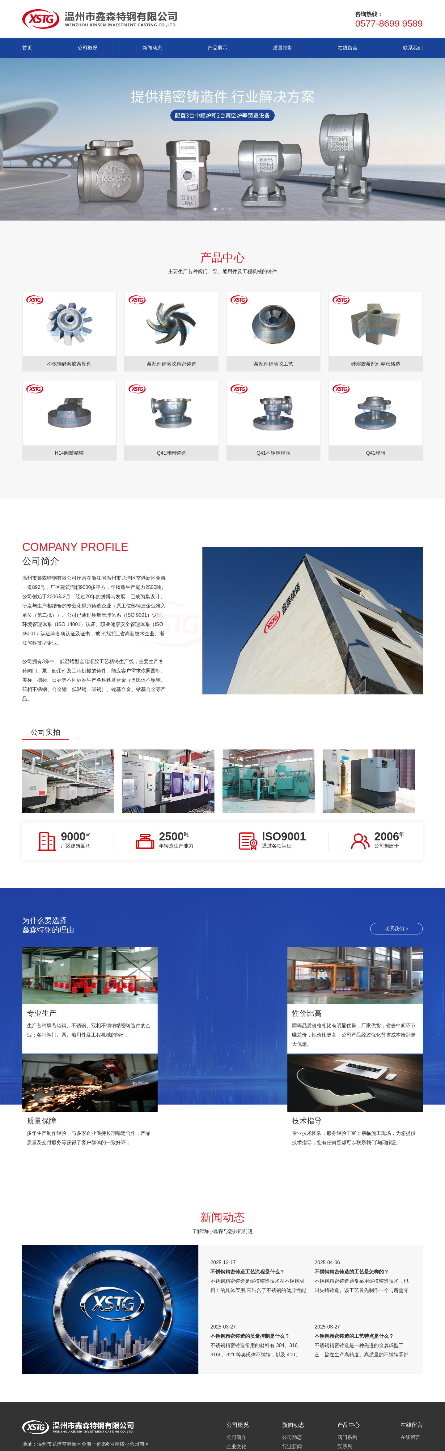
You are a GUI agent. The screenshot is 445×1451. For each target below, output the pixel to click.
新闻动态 (152, 47)
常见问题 (292, 1365)
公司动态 (292, 1347)
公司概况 (87, 47)
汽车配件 (347, 1393)
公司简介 (236, 1347)
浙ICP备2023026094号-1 (150, 1442)
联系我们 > (396, 928)
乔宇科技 (231, 1442)
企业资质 (236, 1375)
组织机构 (236, 1365)
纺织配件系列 (352, 1375)
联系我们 (413, 47)
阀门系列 (347, 1347)
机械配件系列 (352, 1365)
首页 (27, 47)
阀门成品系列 (352, 1412)
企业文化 (236, 1356)
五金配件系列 (352, 1384)
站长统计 (186, 1442)
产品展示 (217, 47)
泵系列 (344, 1356)
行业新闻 (292, 1356)
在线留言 (348, 47)
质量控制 (283, 47)
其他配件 (347, 1403)
